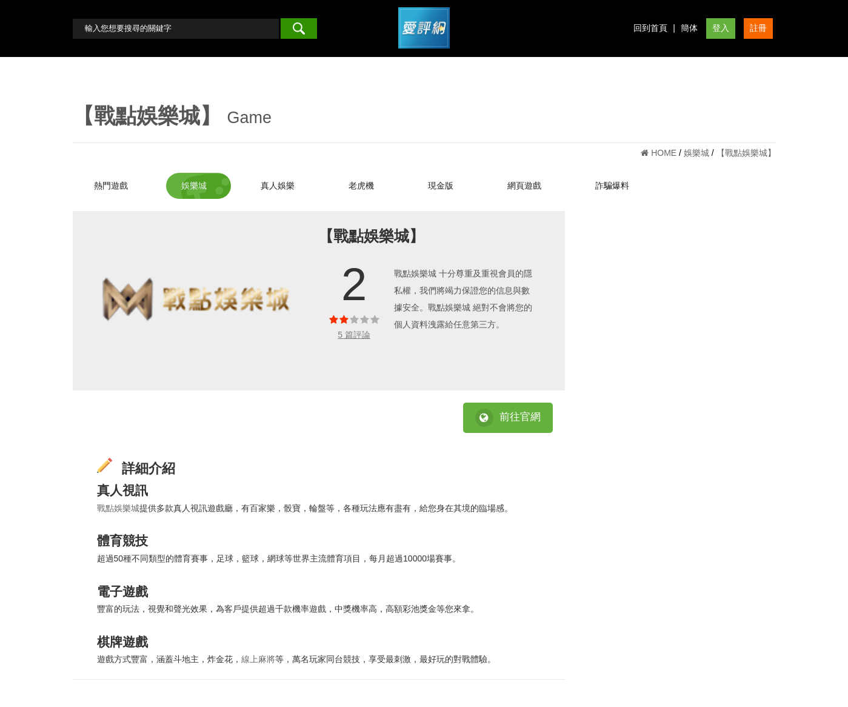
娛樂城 (194, 185)
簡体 (689, 28)
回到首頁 (650, 28)
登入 (720, 28)
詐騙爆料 (612, 185)
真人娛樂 (278, 185)
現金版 (440, 185)
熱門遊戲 (111, 185)
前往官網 (508, 418)
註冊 (758, 28)
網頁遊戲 (524, 185)
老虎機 (361, 185)
